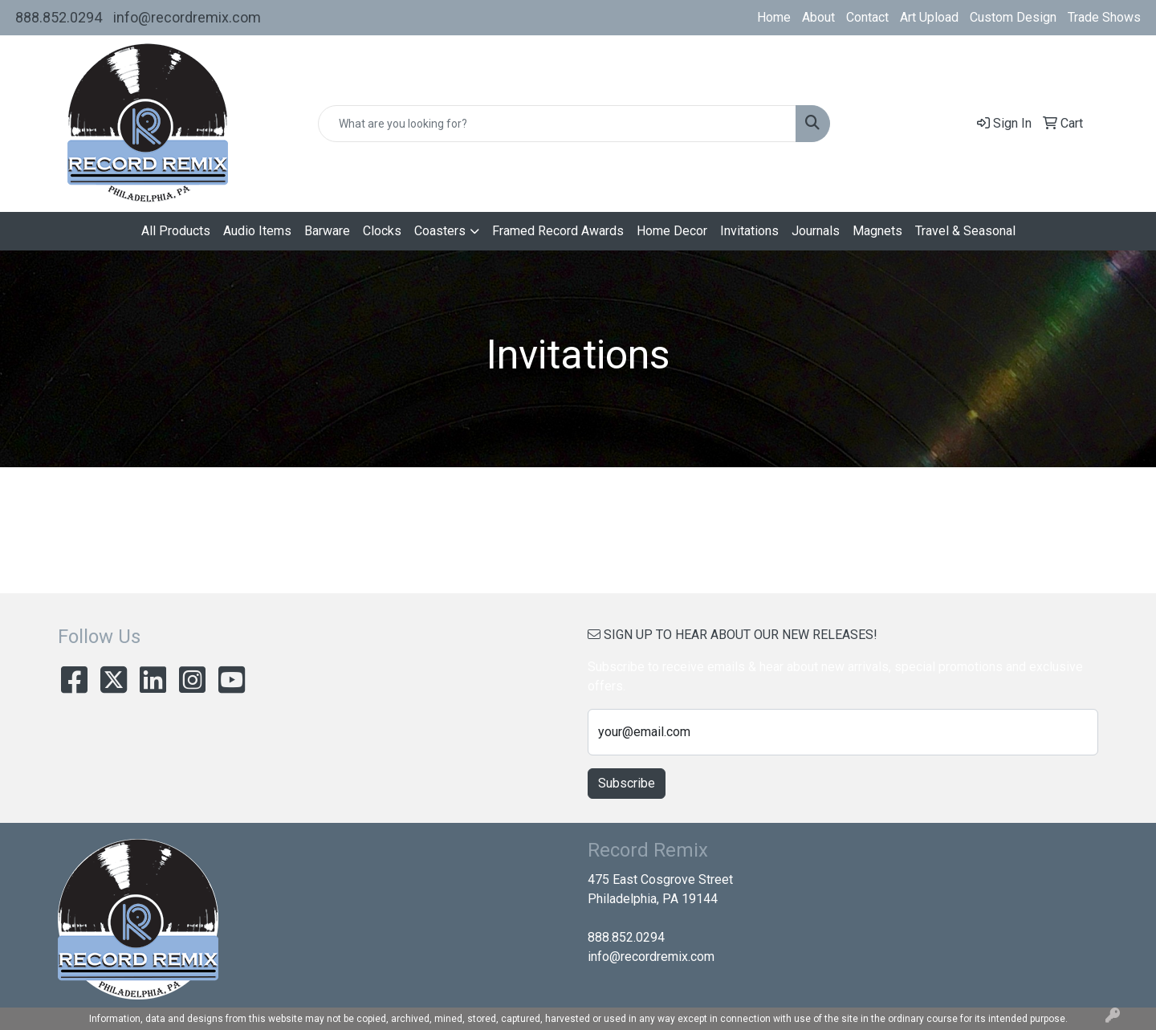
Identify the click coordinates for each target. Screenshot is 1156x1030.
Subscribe (626, 783)
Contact (867, 17)
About (818, 17)
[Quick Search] (557, 123)
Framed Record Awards (558, 230)
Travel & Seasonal (965, 230)
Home (774, 17)
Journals (816, 230)
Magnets (877, 230)
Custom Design (1013, 17)
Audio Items (257, 230)
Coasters (440, 230)
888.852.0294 (58, 17)
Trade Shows (1104, 17)
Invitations (749, 230)
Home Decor (672, 230)
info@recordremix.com (187, 17)
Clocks (382, 230)
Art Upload (929, 17)
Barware (327, 230)
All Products (175, 230)
